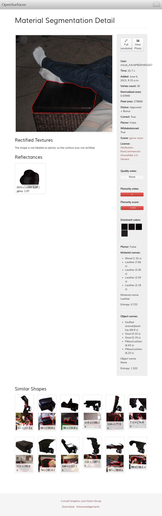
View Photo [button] (137, 44)
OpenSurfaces (14, 4)
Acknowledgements (88, 506)
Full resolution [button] (126, 44)
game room (136, 138)
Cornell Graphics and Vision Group (81, 501)
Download (68, 506)
